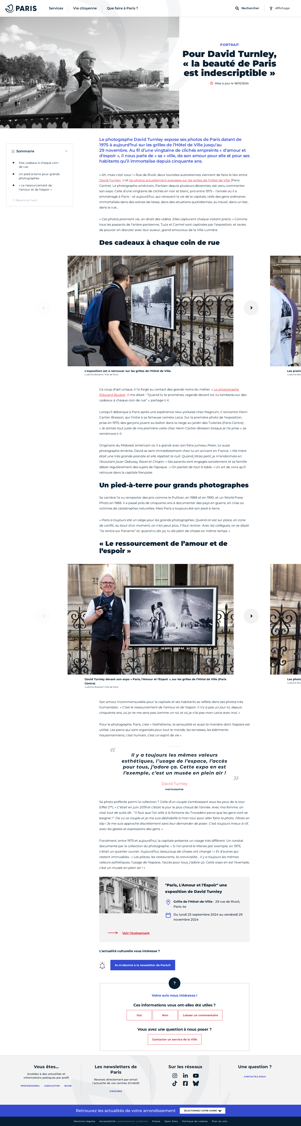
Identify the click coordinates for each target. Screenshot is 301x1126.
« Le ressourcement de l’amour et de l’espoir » (35, 187)
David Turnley (110, 180)
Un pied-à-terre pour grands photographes (39, 176)
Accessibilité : (123, 1121)
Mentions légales (84, 1121)
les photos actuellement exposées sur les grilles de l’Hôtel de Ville (179, 180)
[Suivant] (251, 307)
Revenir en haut (26, 200)
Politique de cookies (195, 1121)
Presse (156, 1121)
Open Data (171, 1121)
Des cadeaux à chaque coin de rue (38, 165)
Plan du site (219, 1121)
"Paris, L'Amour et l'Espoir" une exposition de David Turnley (196, 888)
